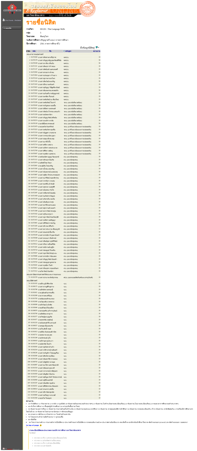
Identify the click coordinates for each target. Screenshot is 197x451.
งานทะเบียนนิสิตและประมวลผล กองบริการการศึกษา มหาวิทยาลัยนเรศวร (55, 430)
